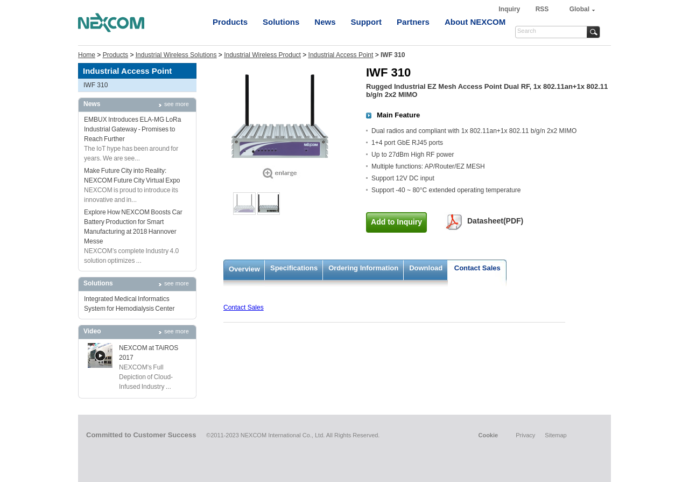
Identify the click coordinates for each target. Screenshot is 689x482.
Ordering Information (363, 268)
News (324, 21)
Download (425, 268)
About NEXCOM (475, 21)
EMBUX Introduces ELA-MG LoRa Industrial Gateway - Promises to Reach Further (132, 129)
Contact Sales (477, 268)
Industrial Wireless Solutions (176, 55)
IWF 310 (95, 85)
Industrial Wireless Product (262, 55)
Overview (244, 269)
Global (579, 9)
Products (230, 21)
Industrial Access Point (341, 55)
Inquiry (510, 9)
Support (366, 21)
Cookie (488, 435)
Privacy (525, 435)
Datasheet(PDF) (495, 220)
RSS (542, 9)
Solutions (281, 21)
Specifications (294, 268)
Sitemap (555, 435)
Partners (413, 21)
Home (86, 55)
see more (176, 104)
